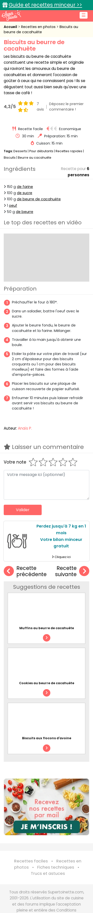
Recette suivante (72, 571)
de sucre (24, 192)
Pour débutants (41, 151)
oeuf (13, 205)
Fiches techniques (55, 867)
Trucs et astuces (48, 873)
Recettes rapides (69, 151)
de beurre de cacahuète (39, 199)
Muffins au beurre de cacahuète (46, 628)
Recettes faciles (31, 861)
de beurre (24, 211)
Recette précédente (25, 571)
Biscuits (10, 157)
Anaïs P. (25, 428)
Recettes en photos (39, 26)
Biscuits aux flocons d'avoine (46, 738)
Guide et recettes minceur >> (45, 4)
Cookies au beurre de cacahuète (46, 683)
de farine (25, 186)
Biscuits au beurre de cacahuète (41, 29)
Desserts (20, 151)
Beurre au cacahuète (34, 157)
